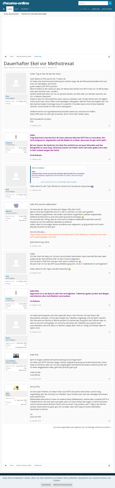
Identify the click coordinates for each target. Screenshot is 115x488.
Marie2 (9, 211)
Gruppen (24, 9)
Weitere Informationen (63, 485)
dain (7, 393)
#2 (109, 159)
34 (26, 402)
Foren (10, 9)
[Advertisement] (57, 36)
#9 (109, 421)
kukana (9, 143)
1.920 (25, 368)
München (24, 404)
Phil (43, 68)
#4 (109, 246)
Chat (17, 9)
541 (26, 345)
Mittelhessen (23, 370)
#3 (109, 190)
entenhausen (23, 220)
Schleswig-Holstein (21, 347)
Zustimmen (46, 485)
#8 (109, 379)
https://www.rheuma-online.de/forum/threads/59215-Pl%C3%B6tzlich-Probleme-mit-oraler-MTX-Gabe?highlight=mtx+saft (68, 235)
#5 (109, 273)
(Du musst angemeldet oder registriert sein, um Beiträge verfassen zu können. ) (82, 427)
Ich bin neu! (25, 68)
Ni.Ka (8, 338)
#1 (109, 126)
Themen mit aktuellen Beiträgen (34, 14)
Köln (25, 152)
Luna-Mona (10, 361)
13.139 (25, 150)
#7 (109, 332)
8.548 (25, 218)
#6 (109, 305)
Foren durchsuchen (11, 14)
